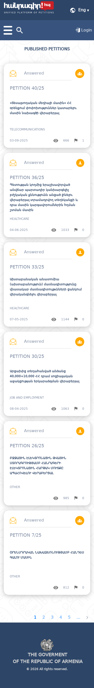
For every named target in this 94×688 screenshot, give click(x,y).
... (78, 617)
